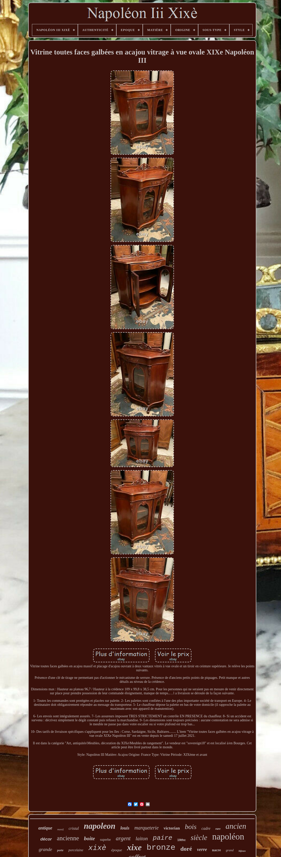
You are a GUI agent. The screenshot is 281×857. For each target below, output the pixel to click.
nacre (216, 850)
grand (230, 850)
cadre (205, 828)
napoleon (100, 826)
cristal (74, 828)
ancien (236, 826)
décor (46, 839)
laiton (142, 839)
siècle (199, 838)
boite (89, 838)
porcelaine (75, 850)
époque (116, 850)
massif (60, 829)
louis (124, 828)
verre (202, 849)
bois (191, 827)
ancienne (68, 838)
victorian (172, 828)
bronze (161, 847)
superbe (105, 840)
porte (60, 850)
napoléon (228, 837)
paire (162, 838)
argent (123, 838)
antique (45, 828)
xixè (97, 848)
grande (45, 849)
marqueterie (147, 828)
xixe (134, 847)
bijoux (242, 850)
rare (218, 829)
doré (186, 849)
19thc (181, 840)
